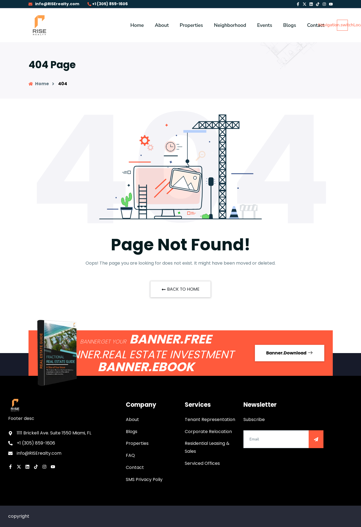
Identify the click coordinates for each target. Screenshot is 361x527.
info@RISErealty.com (54, 4)
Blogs (131, 431)
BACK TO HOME (180, 289)
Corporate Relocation (208, 431)
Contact (135, 467)
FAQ (130, 455)
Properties (137, 443)
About (132, 419)
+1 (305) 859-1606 (107, 4)
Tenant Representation (210, 419)
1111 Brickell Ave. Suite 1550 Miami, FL (54, 433)
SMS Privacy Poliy (144, 479)
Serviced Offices (202, 463)
